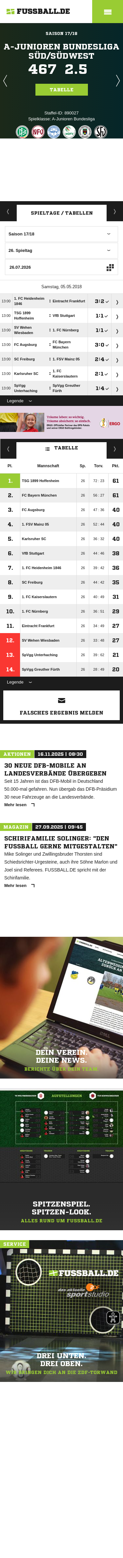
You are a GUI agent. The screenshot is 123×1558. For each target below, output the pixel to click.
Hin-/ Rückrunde (115, 449)
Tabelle (61, 89)
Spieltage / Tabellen (62, 213)
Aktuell (8, 211)
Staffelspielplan (115, 211)
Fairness (8, 449)
